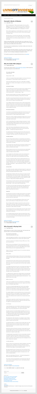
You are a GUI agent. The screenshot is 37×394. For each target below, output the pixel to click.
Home (5, 15)
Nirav (13, 65)
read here (27, 54)
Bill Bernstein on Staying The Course (9, 378)
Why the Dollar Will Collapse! (12, 63)
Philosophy (20, 15)
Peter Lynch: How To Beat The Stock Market (10, 376)
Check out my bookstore (8, 57)
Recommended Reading (14, 15)
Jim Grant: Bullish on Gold (8, 380)
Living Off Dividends (15, 221)
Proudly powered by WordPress (14, 390)
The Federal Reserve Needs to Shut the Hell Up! (11, 381)
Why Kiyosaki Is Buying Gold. (13, 226)
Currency (8, 222)
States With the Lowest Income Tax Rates (10, 379)
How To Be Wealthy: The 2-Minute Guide (10, 377)
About (8, 15)
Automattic (25, 390)
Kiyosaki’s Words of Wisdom (12, 21)
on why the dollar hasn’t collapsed (20, 67)
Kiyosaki (10, 222)
